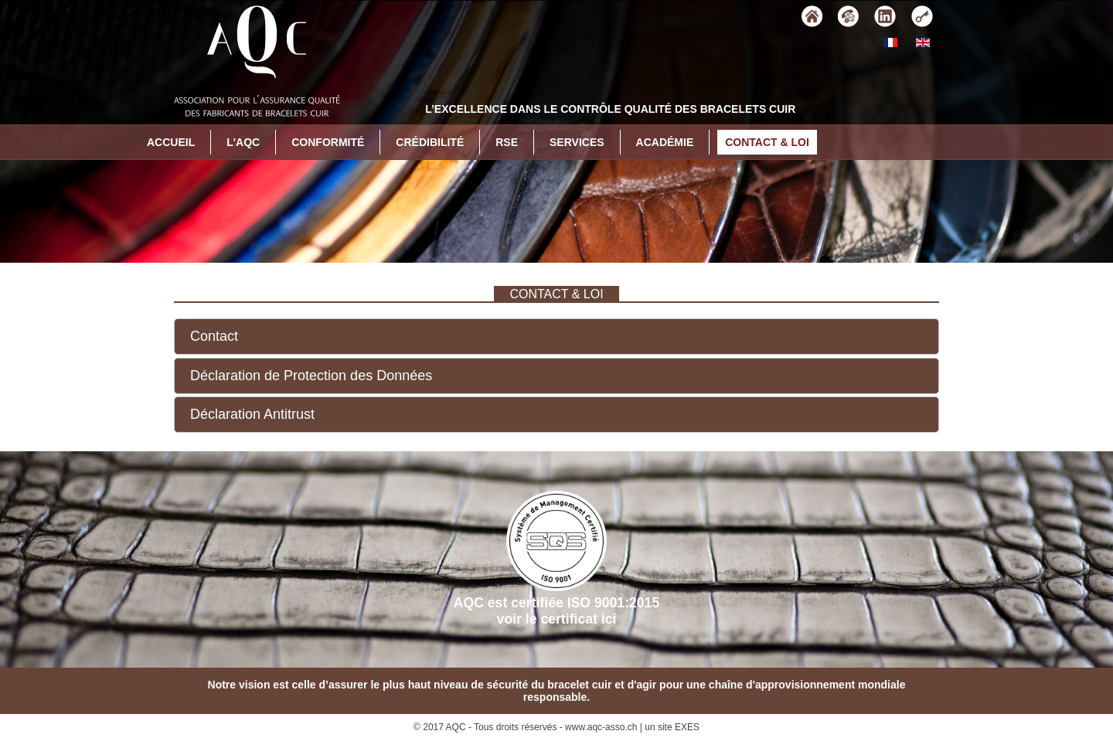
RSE (506, 142)
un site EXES (672, 727)
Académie (665, 142)
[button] (556, 336)
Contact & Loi (767, 142)
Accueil (171, 142)
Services (577, 142)
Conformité (327, 142)
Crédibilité (430, 142)
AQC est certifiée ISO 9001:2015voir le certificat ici (556, 559)
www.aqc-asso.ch (601, 727)
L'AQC (243, 142)
